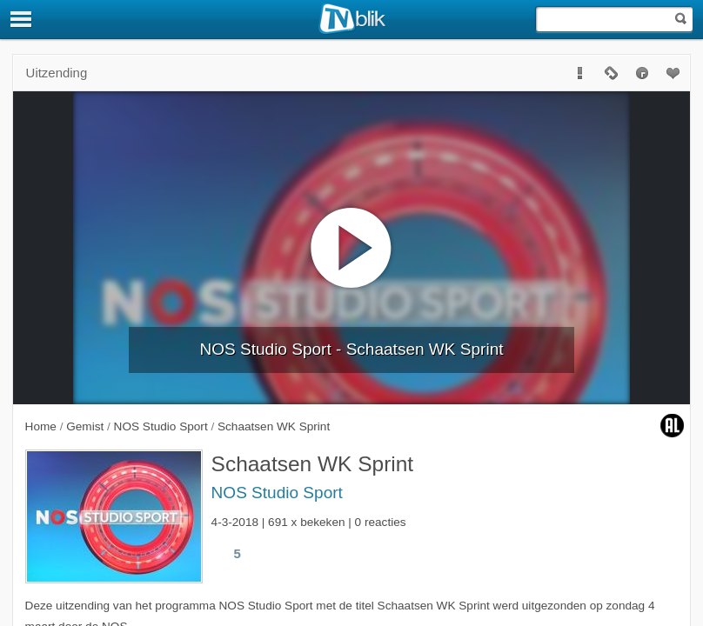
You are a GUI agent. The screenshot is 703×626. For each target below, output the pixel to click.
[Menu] (22, 19)
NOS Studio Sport (277, 492)
